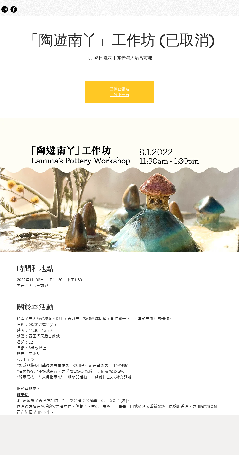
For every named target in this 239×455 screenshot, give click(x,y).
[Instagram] (4, 9)
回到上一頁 (119, 95)
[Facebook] (13, 9)
